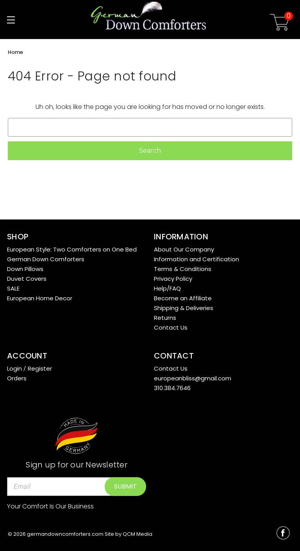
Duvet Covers (26, 279)
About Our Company (184, 249)
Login (14, 368)
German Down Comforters (45, 259)
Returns (165, 318)
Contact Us (171, 327)
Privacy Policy (173, 279)
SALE (13, 288)
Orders (17, 378)
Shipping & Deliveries (183, 308)
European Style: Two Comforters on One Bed (72, 249)
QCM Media (137, 534)
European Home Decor (39, 298)
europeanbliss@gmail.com (192, 378)
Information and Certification (196, 259)
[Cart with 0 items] (279, 23)
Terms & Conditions (182, 269)
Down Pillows (25, 269)
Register (40, 368)
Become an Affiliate (183, 298)
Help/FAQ (167, 288)
